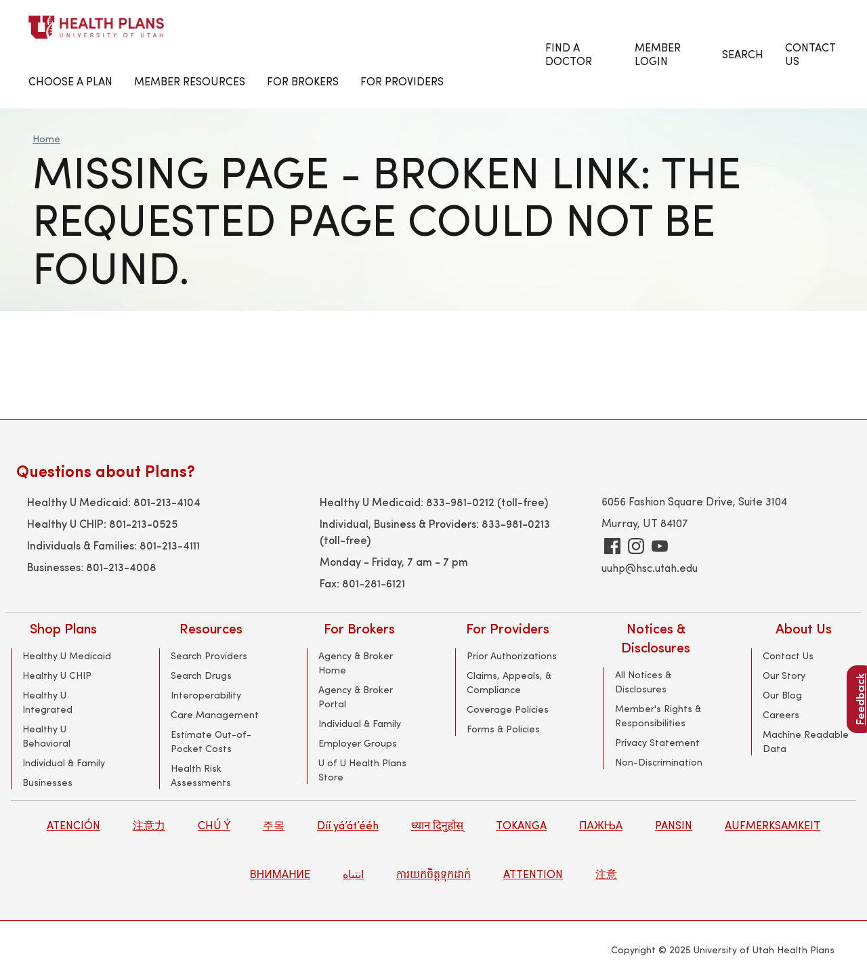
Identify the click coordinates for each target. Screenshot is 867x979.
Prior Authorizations (512, 655)
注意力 (149, 825)
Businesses (47, 782)
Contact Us (788, 655)
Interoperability (206, 694)
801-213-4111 (170, 544)
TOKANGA (521, 825)
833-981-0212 (460, 501)
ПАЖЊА (600, 825)
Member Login (658, 54)
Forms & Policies (503, 728)
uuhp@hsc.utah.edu (649, 567)
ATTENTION (533, 874)
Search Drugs (201, 675)
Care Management (215, 714)
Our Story (784, 675)
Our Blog (782, 694)
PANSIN (673, 825)
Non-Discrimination (658, 761)
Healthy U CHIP (56, 675)
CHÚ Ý (214, 825)
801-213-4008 (121, 566)
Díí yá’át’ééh (348, 825)
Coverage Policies (508, 709)
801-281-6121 (373, 582)
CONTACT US (810, 54)
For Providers (402, 81)
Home (46, 138)
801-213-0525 (143, 523)
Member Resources (189, 81)
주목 (273, 825)
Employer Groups (357, 742)
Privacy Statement (657, 742)
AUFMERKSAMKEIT (772, 825)
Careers (781, 714)
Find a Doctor (568, 54)
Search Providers (209, 655)
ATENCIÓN (73, 825)
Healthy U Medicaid (66, 655)
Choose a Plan (70, 81)
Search (742, 54)
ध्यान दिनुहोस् (437, 825)
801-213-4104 (166, 501)
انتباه (353, 874)
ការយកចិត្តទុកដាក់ (433, 874)
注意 (606, 874)
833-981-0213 (516, 523)
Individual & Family (63, 762)
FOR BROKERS (303, 81)
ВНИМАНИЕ (280, 874)
